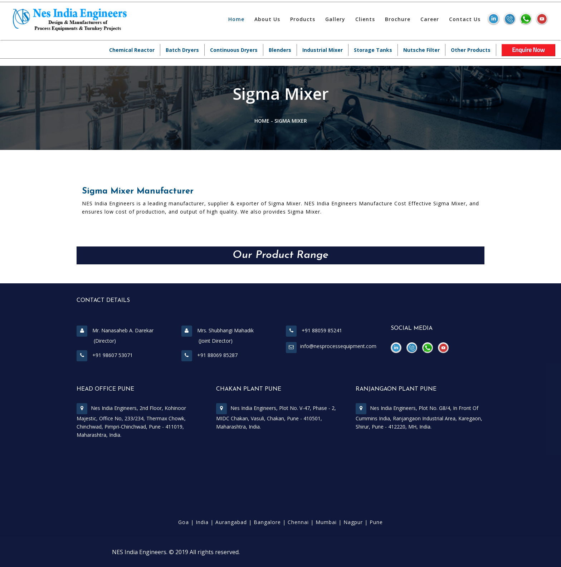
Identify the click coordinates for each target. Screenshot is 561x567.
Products (302, 19)
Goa (183, 522)
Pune (376, 522)
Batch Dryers (182, 50)
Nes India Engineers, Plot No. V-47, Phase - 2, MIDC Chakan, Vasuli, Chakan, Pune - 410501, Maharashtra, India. (276, 417)
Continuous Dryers (234, 50)
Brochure (397, 19)
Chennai (298, 522)
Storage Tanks (373, 50)
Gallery (335, 19)
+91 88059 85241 (314, 330)
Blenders (280, 50)
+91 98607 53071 (105, 355)
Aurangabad (231, 522)
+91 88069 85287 (209, 355)
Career (429, 19)
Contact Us (464, 19)
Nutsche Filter (421, 50)
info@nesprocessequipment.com (338, 346)
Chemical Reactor (132, 50)
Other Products (471, 50)
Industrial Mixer (322, 50)
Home (236, 19)
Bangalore (267, 522)
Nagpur (353, 522)
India (202, 522)
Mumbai (326, 522)
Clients (365, 19)
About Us (267, 19)
